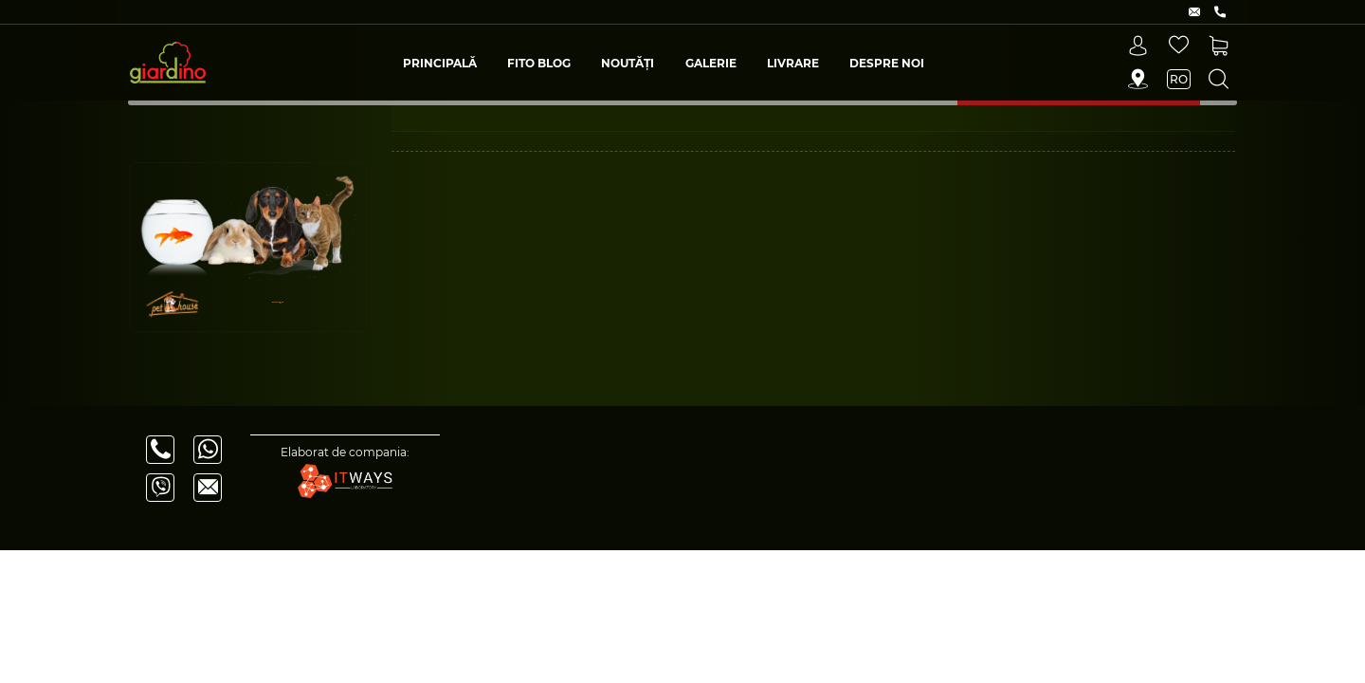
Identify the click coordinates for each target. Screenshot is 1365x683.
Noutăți (627, 63)
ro (1179, 79)
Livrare (793, 63)
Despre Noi (886, 63)
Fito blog (539, 63)
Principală (440, 63)
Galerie (711, 63)
